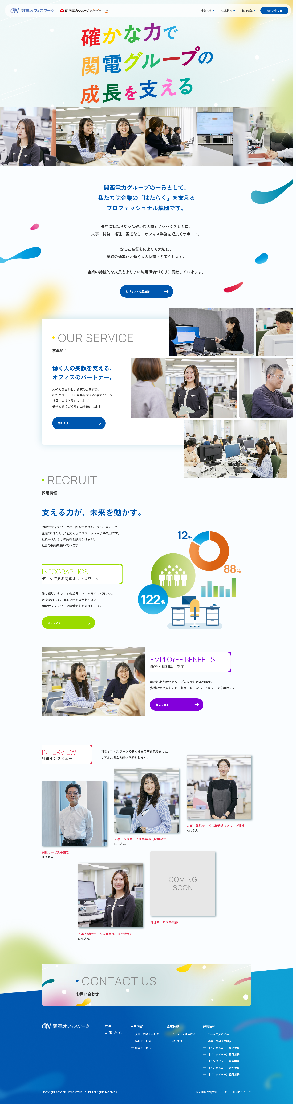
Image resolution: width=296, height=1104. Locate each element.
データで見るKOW (218, 1034)
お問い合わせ (274, 10)
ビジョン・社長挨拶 (183, 1034)
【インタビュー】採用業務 (224, 1054)
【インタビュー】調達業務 (224, 1048)
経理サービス (143, 1041)
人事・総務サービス (147, 1034)
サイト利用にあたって (238, 1092)
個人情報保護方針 (206, 1092)
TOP (108, 1026)
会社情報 (176, 1041)
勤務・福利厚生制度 (220, 1041)
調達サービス (143, 1048)
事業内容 (137, 1026)
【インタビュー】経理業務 (224, 1074)
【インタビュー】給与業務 (224, 1061)
